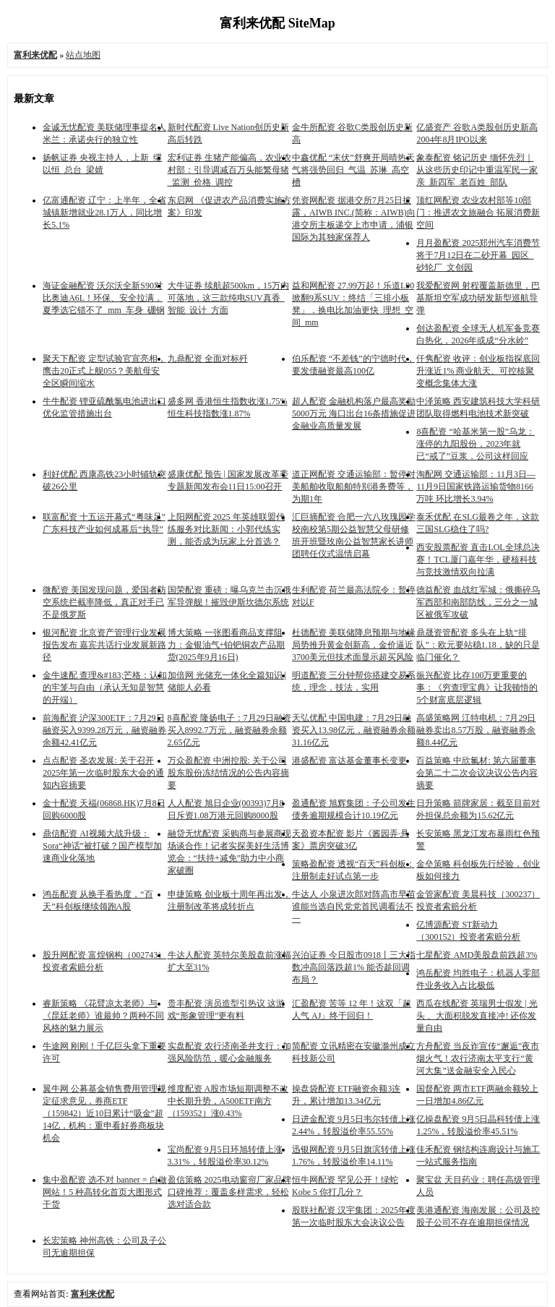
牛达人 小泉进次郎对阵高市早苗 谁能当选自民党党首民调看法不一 (354, 906)
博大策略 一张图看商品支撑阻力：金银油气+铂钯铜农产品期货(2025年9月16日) (226, 644)
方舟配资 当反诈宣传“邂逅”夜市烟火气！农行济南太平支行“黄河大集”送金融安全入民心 (477, 1058)
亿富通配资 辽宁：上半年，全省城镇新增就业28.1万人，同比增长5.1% (104, 212)
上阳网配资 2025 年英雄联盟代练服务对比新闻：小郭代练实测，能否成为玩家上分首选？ (226, 529)
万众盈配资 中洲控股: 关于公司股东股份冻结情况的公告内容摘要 (228, 772)
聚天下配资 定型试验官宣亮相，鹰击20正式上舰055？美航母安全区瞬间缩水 (104, 370)
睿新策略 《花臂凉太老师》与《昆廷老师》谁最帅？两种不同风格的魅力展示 (103, 1015)
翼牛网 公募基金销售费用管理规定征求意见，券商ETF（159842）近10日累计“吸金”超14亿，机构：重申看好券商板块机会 (104, 1113)
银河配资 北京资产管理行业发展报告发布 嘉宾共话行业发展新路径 (104, 644)
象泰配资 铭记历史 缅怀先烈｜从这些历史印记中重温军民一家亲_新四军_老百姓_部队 (477, 170)
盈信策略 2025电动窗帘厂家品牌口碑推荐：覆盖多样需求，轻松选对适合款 (229, 1192)
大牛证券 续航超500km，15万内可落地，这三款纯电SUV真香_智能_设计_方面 (228, 297)
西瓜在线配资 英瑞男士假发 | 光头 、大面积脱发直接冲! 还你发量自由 (476, 1015)
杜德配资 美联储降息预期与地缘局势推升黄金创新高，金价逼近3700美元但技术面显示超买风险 (354, 644)
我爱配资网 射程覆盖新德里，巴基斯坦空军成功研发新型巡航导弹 (478, 297)
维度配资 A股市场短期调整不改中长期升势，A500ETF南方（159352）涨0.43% (228, 1101)
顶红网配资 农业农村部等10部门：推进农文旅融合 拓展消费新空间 (478, 212)
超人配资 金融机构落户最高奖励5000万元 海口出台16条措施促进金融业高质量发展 (354, 413)
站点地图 (83, 55)
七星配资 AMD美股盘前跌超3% (476, 955)
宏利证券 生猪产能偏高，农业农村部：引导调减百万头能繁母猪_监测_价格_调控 (229, 170)
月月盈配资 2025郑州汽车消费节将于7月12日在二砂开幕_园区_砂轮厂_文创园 (478, 255)
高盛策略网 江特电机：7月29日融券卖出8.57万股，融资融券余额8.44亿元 (475, 730)
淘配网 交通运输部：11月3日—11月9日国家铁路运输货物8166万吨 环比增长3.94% (475, 486)
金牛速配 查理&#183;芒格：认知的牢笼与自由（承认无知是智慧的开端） (105, 687)
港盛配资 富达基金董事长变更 (349, 760)
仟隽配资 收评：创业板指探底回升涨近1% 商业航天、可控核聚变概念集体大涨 (478, 370)
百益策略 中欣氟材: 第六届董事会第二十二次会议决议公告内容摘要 (477, 772)
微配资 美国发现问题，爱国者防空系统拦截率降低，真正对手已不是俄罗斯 (104, 602)
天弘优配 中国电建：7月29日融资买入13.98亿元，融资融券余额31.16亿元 (354, 730)
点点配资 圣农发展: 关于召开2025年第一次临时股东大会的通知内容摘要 (103, 772)
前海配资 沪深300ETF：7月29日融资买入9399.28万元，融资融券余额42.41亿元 (104, 730)
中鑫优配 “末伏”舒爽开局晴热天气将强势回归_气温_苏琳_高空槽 (353, 170)
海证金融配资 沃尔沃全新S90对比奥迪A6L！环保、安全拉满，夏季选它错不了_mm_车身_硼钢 (104, 297)
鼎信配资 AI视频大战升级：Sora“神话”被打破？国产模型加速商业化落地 (102, 845)
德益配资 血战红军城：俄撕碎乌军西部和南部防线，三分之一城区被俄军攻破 (478, 602)
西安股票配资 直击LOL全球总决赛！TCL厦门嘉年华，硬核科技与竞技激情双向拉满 (477, 559)
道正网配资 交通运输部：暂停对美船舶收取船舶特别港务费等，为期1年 (354, 486)
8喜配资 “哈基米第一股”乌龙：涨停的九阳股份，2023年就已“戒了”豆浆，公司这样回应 (475, 444)
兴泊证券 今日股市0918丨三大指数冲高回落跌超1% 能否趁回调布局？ (354, 967)
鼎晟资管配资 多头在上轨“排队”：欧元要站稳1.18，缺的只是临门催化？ (477, 644)
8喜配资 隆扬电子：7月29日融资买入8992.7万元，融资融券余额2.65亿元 (229, 730)
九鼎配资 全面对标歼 (208, 358)
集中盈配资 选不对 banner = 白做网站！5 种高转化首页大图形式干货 (104, 1192)
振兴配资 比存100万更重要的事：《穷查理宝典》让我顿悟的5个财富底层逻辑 (477, 687)
